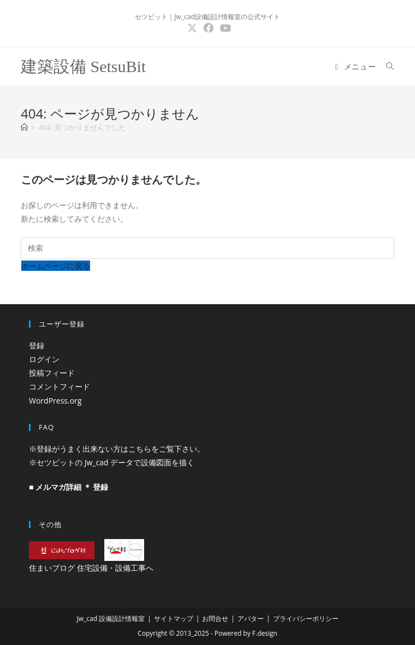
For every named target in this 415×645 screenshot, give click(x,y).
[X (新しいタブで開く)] (192, 28)
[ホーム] (24, 127)
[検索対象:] (386, 66)
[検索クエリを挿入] (207, 248)
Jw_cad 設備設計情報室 (110, 618)
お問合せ (215, 618)
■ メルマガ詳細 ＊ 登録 (68, 487)
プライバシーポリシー (306, 618)
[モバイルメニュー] (356, 66)
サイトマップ (173, 618)
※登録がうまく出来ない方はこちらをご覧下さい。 (117, 448)
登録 (36, 345)
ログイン (44, 359)
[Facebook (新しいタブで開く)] (208, 28)
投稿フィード (52, 373)
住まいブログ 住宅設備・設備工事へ (91, 568)
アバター (251, 618)
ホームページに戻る (55, 266)
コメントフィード (59, 386)
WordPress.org (55, 400)
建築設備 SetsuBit (83, 66)
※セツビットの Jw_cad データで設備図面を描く (111, 462)
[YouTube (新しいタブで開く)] (224, 28)
